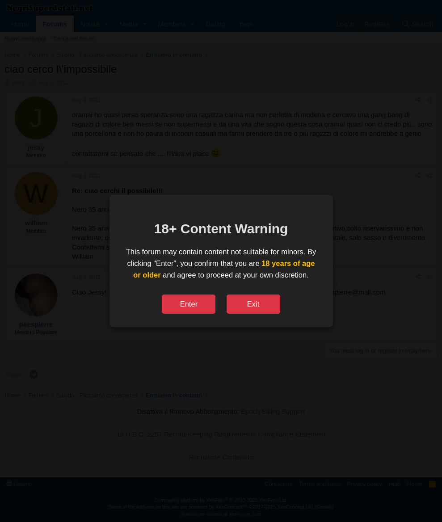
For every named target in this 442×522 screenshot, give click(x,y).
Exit (253, 304)
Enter (189, 304)
